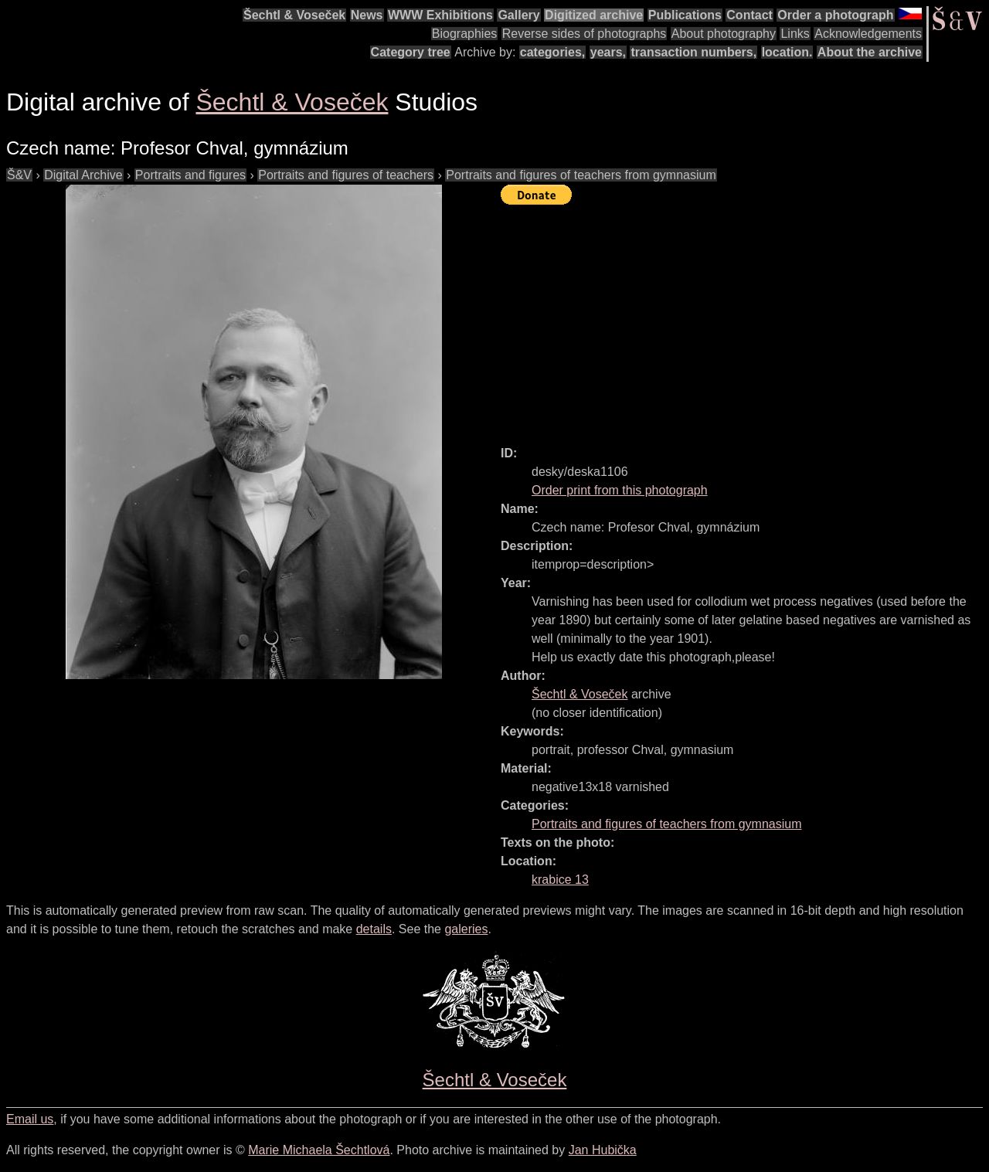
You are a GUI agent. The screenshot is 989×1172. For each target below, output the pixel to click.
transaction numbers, (693, 52)
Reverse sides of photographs (584, 33)
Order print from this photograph (620, 490)
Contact (749, 15)
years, (608, 52)
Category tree (410, 52)
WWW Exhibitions (440, 15)
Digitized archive (594, 15)
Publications (685, 15)
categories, (552, 52)
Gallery (518, 15)
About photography (723, 33)
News (367, 15)
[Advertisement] (745, 318)
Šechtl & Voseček (294, 15)
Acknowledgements (868, 33)
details (374, 929)
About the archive (869, 52)
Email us (29, 1119)
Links (794, 33)
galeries (466, 929)
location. (787, 52)
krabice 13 (560, 879)
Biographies (465, 33)
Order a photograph (835, 15)
